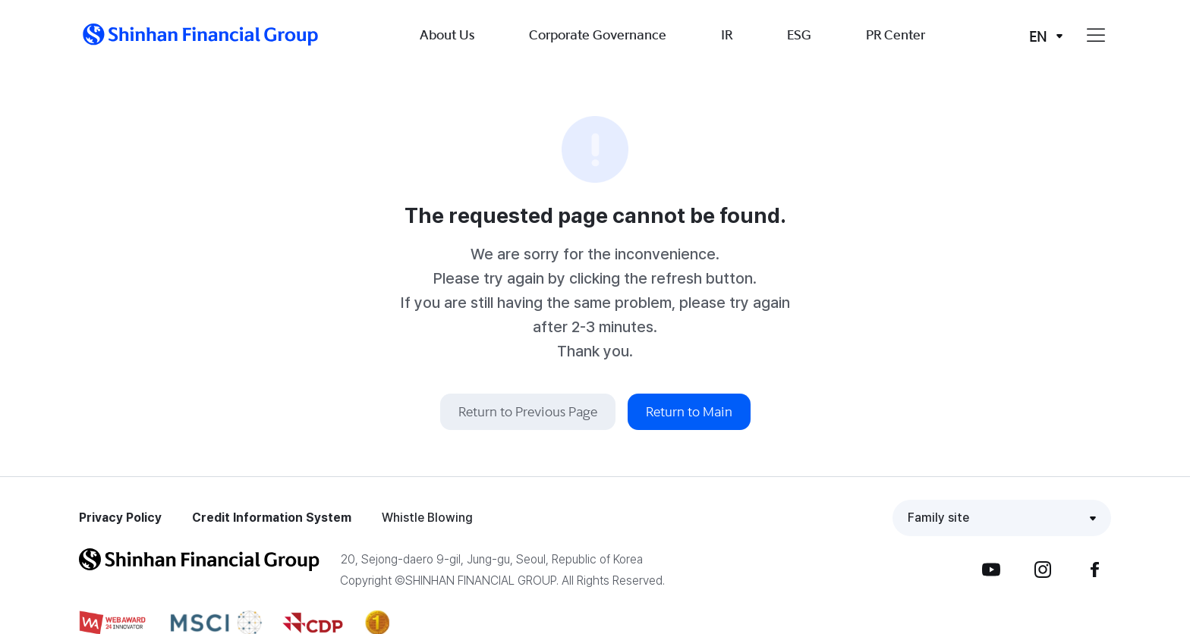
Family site (938, 517)
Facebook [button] (1094, 569)
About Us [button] (447, 34)
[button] (200, 35)
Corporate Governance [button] (597, 34)
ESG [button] (799, 34)
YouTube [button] (991, 569)
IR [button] (726, 34)
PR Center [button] (895, 34)
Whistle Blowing (427, 517)
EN (1038, 36)
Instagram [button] (1042, 569)
